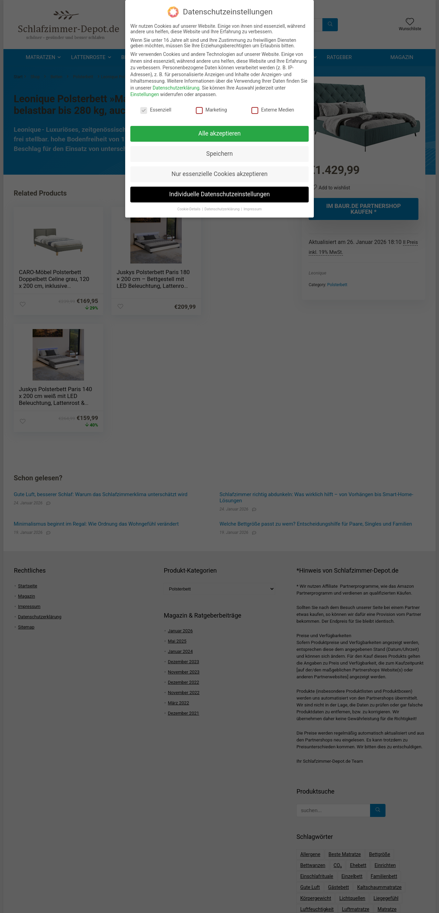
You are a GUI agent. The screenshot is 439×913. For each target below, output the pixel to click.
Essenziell (155, 108)
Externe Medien (272, 108)
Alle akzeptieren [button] (219, 131)
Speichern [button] (219, 152)
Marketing (211, 108)
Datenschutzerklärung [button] (222, 207)
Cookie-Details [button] (189, 207)
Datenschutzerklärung (176, 86)
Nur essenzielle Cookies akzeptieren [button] (219, 172)
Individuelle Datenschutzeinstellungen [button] (219, 192)
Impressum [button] (253, 207)
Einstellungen (144, 93)
